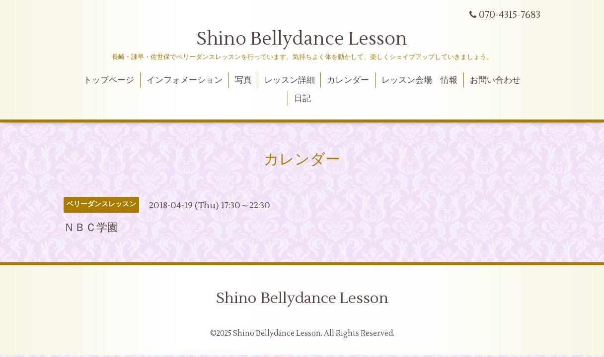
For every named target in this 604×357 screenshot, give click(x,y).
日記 (302, 98)
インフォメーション (185, 80)
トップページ (108, 80)
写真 (243, 80)
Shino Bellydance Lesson (302, 39)
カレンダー (348, 80)
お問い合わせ (495, 80)
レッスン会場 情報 (419, 80)
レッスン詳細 (289, 80)
